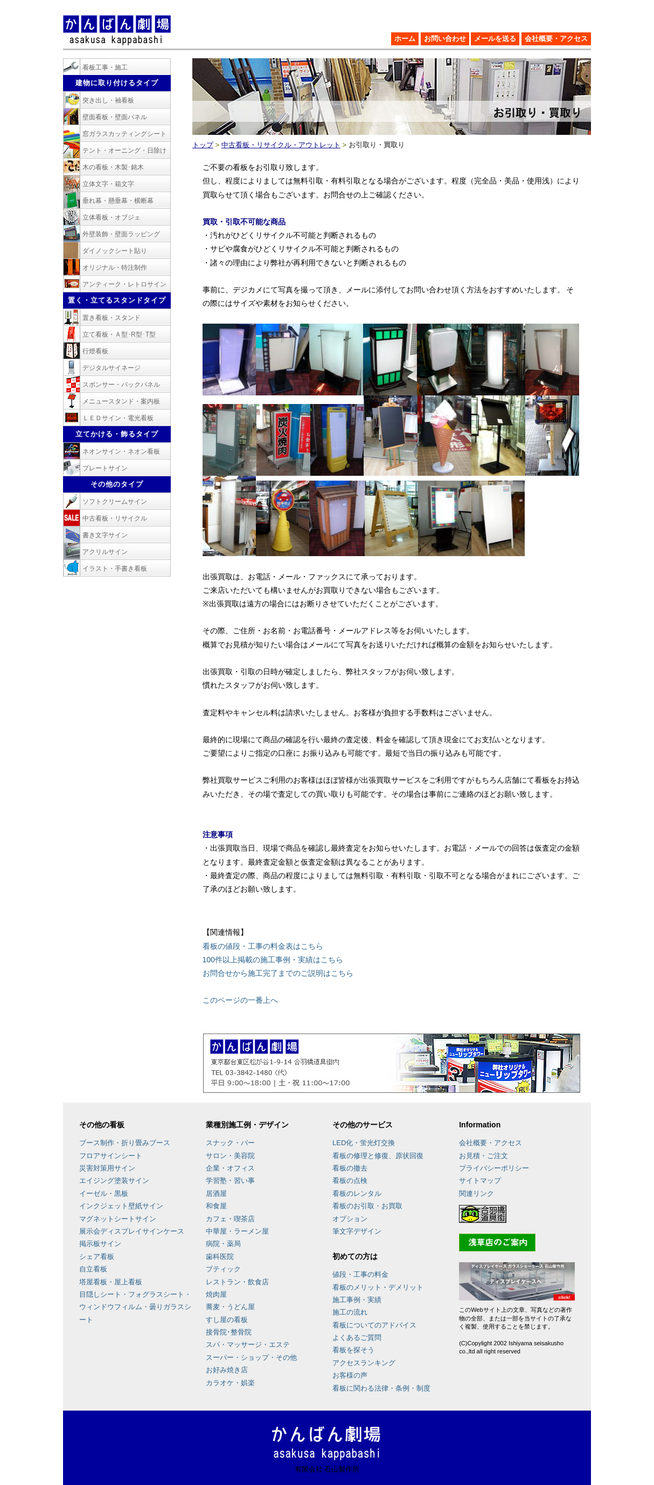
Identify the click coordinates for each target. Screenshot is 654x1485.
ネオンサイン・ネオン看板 (121, 451)
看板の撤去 (349, 1168)
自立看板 (93, 1269)
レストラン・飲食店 (237, 1282)
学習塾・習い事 (230, 1180)
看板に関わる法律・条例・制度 (381, 1388)
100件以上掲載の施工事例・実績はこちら (273, 959)
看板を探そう (353, 1350)
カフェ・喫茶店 (230, 1219)
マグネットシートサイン (117, 1219)
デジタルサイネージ (111, 368)
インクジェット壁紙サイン (121, 1206)
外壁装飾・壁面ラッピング (121, 234)
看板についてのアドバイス (374, 1325)
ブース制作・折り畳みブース (124, 1143)
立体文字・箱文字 (108, 184)
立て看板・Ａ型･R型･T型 (119, 334)
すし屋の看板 (227, 1320)
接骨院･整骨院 (229, 1332)
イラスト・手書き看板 (114, 568)
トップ (202, 145)
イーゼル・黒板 (103, 1193)
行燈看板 (95, 351)
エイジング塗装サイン (114, 1180)
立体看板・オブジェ (111, 217)
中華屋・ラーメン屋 (237, 1231)
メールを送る (495, 39)
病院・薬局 (223, 1244)
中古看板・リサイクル (114, 518)
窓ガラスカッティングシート (124, 134)
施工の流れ (349, 1312)
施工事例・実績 (356, 1300)
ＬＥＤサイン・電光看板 (118, 418)
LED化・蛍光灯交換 (363, 1143)
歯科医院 (220, 1257)
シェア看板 (96, 1257)
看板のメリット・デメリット (377, 1287)
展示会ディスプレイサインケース (131, 1231)
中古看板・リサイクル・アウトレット (280, 145)
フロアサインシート (110, 1156)
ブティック (223, 1269)
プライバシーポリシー (494, 1168)
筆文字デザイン (356, 1231)
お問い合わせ (445, 39)
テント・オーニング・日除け (124, 150)
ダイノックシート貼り (114, 251)
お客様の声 (349, 1375)
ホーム (404, 39)
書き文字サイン (105, 535)
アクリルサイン (105, 552)
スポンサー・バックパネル (121, 384)
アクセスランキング (363, 1363)
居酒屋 (216, 1193)
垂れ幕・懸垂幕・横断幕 (118, 200)
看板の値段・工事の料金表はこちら (263, 946)
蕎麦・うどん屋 (230, 1307)
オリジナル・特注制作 (114, 267)
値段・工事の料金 (360, 1274)
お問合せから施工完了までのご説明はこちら (278, 973)
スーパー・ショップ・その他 (251, 1357)
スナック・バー (230, 1143)
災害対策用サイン (107, 1168)
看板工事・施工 (105, 67)
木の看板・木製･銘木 (113, 167)
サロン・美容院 (230, 1156)
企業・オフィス (230, 1168)
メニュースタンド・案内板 (121, 401)
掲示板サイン (100, 1244)
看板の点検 (349, 1180)
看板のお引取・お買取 (367, 1206)
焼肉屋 (216, 1294)
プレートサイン (105, 468)
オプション (349, 1219)
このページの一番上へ (240, 1000)
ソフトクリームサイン (114, 501)
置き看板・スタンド (111, 317)
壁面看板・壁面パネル (114, 117)
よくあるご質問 (356, 1337)
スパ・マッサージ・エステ (248, 1344)
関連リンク (476, 1193)
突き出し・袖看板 (108, 100)
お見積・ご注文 (483, 1156)
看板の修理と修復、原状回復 (377, 1156)
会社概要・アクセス (556, 39)
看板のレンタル (356, 1193)
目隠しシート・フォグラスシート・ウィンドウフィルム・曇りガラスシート (135, 1307)
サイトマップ (480, 1180)
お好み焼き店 (227, 1370)
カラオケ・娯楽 (230, 1383)
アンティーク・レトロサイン (124, 284)
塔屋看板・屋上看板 (110, 1282)
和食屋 (216, 1206)
